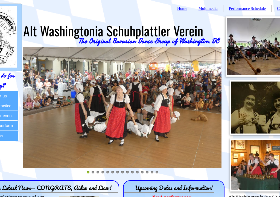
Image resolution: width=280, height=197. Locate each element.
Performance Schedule (247, 8)
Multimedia (208, 8)
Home (182, 8)
